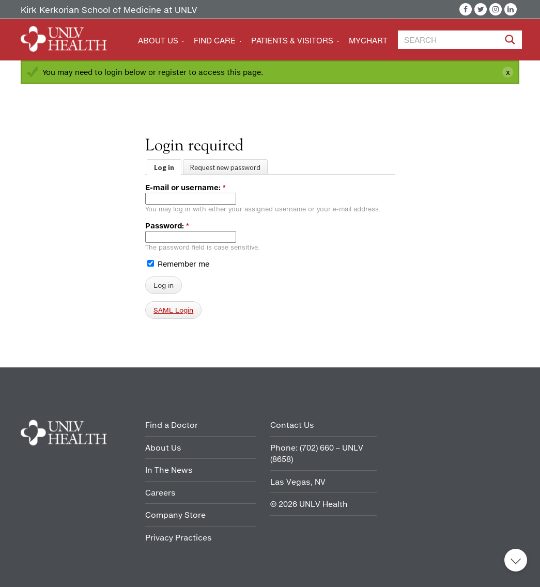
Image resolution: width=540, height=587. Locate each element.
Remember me (178, 263)
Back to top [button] (515, 560)
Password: (167, 225)
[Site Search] (523, 41)
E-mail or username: (185, 187)
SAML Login (173, 310)
